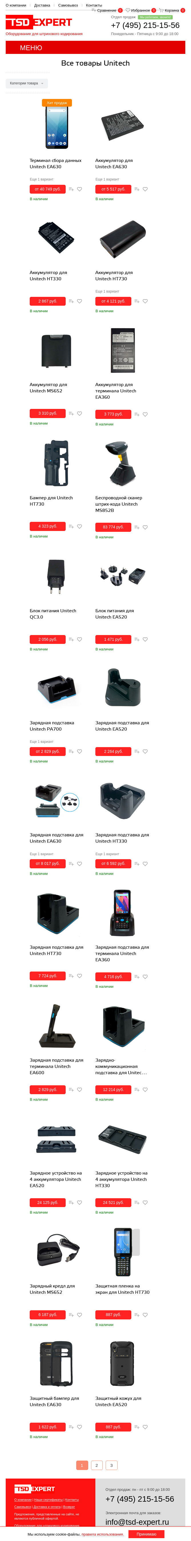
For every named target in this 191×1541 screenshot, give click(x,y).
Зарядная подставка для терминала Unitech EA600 (56, 1067)
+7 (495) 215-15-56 (139, 1499)
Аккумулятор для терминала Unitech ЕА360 (115, 391)
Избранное (140, 10)
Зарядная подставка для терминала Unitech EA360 (122, 954)
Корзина (172, 10)
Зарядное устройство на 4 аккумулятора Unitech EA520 (56, 1180)
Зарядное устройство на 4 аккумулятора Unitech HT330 (121, 1180)
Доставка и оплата (47, 1506)
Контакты (94, 5)
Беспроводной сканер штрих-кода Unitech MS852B (118, 504)
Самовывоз (68, 5)
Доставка (42, 5)
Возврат (69, 1506)
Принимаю (146, 1534)
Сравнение (106, 10)
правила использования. (103, 1534)
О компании (16, 5)
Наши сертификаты (48, 1499)
